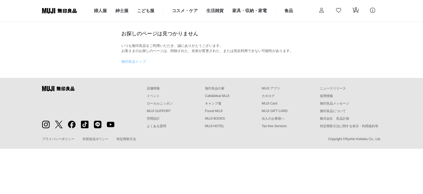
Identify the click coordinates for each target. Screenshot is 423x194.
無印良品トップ (133, 62)
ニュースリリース (333, 88)
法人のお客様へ (273, 118)
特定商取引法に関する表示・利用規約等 (349, 126)
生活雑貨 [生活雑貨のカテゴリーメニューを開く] (215, 10)
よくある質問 (156, 126)
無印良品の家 (214, 88)
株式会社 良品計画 (334, 118)
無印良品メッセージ (334, 103)
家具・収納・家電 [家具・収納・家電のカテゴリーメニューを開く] (249, 10)
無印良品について (333, 111)
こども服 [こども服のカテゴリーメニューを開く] (145, 10)
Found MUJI (214, 111)
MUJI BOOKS (215, 118)
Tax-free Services (274, 126)
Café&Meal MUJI (217, 96)
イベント (153, 96)
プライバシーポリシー (58, 139)
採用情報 (326, 96)
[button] (321, 11)
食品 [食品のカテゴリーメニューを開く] (288, 10)
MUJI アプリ (271, 88)
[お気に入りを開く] (338, 11)
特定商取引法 (126, 139)
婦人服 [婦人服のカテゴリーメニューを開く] (100, 10)
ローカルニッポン (160, 103)
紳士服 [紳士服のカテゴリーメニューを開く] (121, 10)
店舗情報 (153, 88)
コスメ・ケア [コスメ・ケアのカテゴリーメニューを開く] (185, 10)
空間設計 (153, 118)
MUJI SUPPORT (159, 111)
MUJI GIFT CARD (275, 111)
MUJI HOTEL (214, 126)
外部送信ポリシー (95, 139)
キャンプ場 (213, 103)
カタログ (268, 96)
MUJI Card (269, 103)
